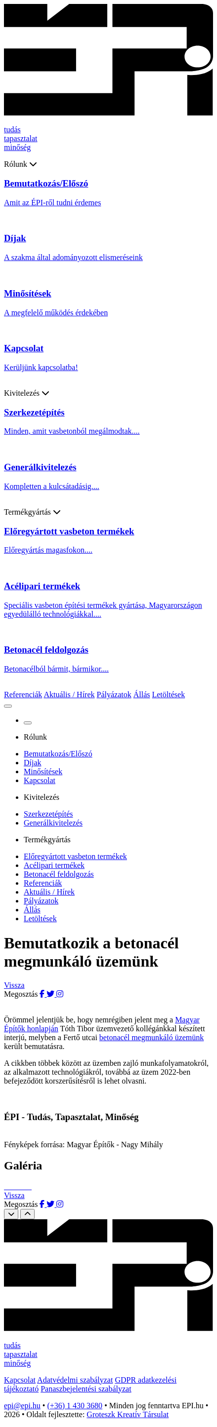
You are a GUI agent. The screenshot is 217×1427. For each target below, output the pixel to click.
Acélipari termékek (54, 865)
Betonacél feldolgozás (59, 874)
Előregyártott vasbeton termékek (75, 856)
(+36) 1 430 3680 (74, 1405)
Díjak (33, 762)
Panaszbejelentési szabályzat (86, 1389)
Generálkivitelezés (53, 823)
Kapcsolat (39, 780)
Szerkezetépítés (48, 814)
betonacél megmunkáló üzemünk (151, 1037)
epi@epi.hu (22, 1405)
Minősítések (43, 771)
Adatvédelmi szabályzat (75, 1380)
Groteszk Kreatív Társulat (128, 1414)
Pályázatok (114, 694)
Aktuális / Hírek (68, 694)
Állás (141, 694)
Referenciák (23, 694)
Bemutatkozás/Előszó (58, 754)
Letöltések (168, 694)
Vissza (14, 985)
